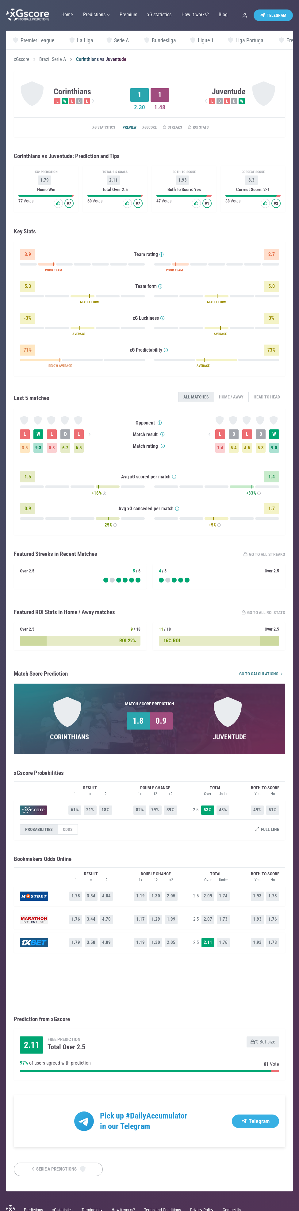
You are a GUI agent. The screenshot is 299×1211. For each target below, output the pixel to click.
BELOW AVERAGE (60, 367)
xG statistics (91, 127)
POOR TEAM (53, 271)
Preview (122, 127)
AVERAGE (78, 335)
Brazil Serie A (52, 59)
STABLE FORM (89, 303)
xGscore (21, 59)
